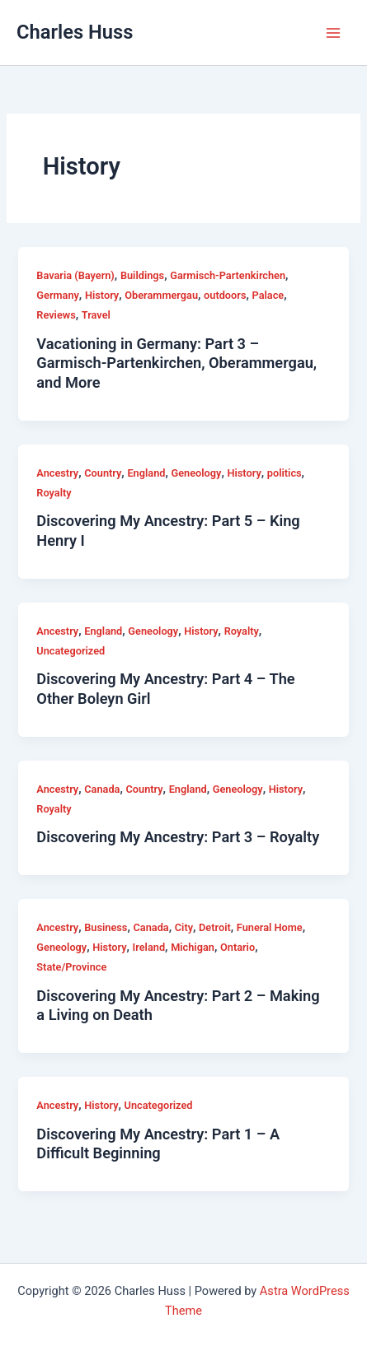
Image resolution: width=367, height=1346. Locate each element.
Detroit (215, 927)
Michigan (192, 947)
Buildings (142, 275)
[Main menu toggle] (333, 33)
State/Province (71, 967)
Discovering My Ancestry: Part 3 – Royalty (177, 836)
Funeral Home (270, 927)
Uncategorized (70, 651)
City (184, 927)
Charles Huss (74, 32)
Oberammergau (161, 295)
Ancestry (57, 473)
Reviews (55, 315)
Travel (96, 315)
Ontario (237, 947)
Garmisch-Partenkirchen (227, 275)
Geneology (197, 473)
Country (102, 473)
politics (284, 473)
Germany (57, 295)
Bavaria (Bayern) (75, 275)
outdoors (225, 295)
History (102, 295)
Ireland (149, 947)
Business (105, 927)
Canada (102, 789)
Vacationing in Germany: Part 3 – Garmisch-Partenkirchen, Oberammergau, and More (176, 363)
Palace (268, 295)
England (146, 473)
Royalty (53, 493)
